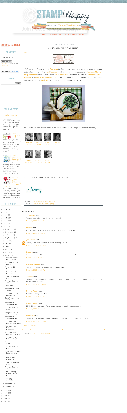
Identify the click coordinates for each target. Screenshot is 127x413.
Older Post (101, 330)
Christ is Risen (10, 286)
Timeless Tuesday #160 (11, 347)
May (7, 249)
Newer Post (26, 330)
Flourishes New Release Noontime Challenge (12, 328)
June (7, 246)
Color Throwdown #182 (12, 363)
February (9, 383)
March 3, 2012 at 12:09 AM (36, 284)
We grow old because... (10, 268)
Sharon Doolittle (38, 161)
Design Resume (55, 34)
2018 (6, 209)
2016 (6, 215)
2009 (6, 396)
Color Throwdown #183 (12, 343)
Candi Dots (45, 80)
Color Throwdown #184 (12, 299)
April (7, 252)
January (8, 386)
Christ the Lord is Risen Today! (11, 258)
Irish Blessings (51, 72)
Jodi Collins (30, 240)
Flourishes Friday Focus (11, 263)
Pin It (26, 52)
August (8, 241)
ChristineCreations (33, 264)
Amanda (29, 277)
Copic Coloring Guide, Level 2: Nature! (16, 158)
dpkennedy (30, 315)
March (7, 255)
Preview (4, 64)
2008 (6, 399)
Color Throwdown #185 (12, 277)
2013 (6, 224)
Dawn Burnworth (29, 161)
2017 (6, 212)
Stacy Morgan (48, 161)
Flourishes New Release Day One (12, 338)
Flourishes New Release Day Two (12, 333)
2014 (6, 221)
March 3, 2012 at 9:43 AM (35, 297)
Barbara (29, 252)
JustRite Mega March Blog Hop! (11, 116)
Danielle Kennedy (57, 144)
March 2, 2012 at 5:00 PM (35, 270)
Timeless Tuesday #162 (11, 282)
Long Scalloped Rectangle (45, 77)
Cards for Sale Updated (10, 272)
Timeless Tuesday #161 (11, 308)
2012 (6, 227)
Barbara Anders (29, 144)
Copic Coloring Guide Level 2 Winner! (13, 352)
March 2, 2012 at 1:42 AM (35, 221)
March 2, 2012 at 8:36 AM (35, 233)
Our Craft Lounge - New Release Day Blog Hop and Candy (12, 181)
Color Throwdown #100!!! (16, 135)
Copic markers (36, 203)
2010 (6, 393)
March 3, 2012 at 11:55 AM (36, 309)
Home (44, 34)
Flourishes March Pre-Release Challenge (11, 357)
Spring (52, 203)
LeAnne (29, 227)
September (9, 238)
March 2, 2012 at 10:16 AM (36, 245)
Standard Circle (94, 75)
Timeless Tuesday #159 (11, 368)
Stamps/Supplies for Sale (75, 34)
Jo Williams (31, 215)
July (7, 244)
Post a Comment (30, 325)
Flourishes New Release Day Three (13, 322)
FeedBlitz (4, 66)
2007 (6, 402)
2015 (6, 218)
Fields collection (61, 75)
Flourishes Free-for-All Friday (12, 379)
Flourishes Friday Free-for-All (11, 294)
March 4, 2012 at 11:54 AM (36, 321)
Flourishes (54, 69)
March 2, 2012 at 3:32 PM (35, 258)
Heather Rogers (32, 291)
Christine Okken (38, 144)
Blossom (27, 77)
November (9, 232)
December (9, 229)
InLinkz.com (27, 169)
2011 (6, 390)
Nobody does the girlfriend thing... (12, 313)
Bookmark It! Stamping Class (11, 303)
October (8, 235)
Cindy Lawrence (48, 144)
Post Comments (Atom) (41, 333)
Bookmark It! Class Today (12, 289)
